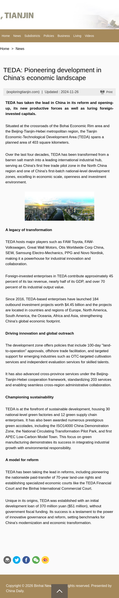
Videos (89, 36)
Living (77, 36)
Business (64, 36)
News (17, 36)
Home (6, 36)
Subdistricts (32, 36)
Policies (49, 36)
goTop (59, 591)
